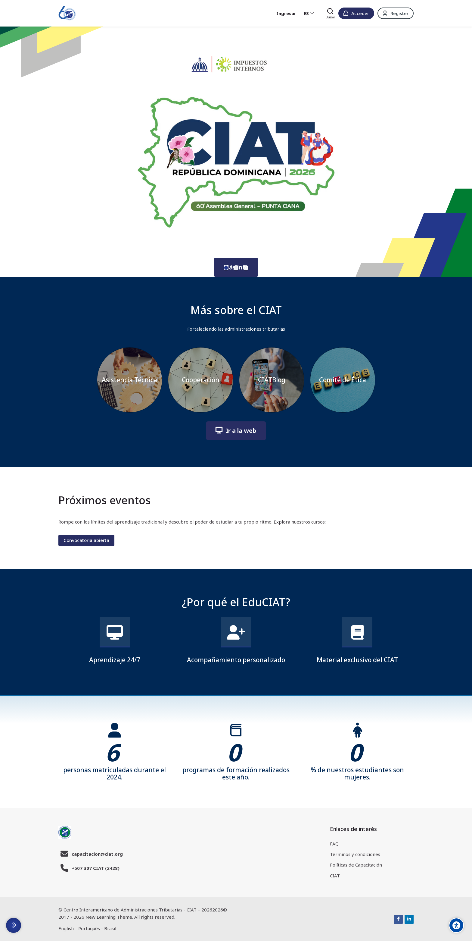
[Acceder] (356, 13)
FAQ (334, 844)
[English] (66, 928)
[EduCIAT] (67, 13)
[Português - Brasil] (97, 928)
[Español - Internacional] (309, 13)
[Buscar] (330, 13)
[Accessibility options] (456, 925)
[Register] (395, 13)
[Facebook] (398, 919)
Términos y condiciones (355, 854)
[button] (226, 267)
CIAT (335, 876)
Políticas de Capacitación (356, 865)
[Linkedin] (409, 919)
